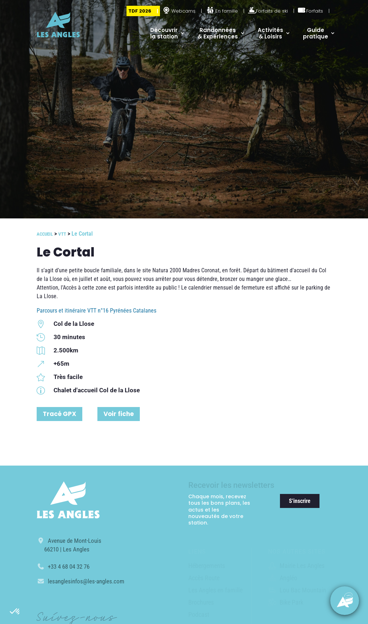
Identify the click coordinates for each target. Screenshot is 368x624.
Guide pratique (315, 33)
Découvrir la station (164, 33)
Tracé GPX (59, 414)
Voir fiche (119, 414)
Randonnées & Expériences (218, 33)
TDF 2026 (139, 11)
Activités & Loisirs (270, 33)
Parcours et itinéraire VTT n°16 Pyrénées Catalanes (96, 310)
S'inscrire (299, 501)
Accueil (45, 234)
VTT (62, 234)
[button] (15, 611)
